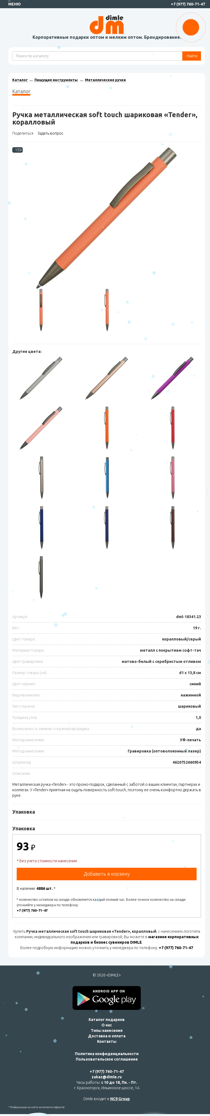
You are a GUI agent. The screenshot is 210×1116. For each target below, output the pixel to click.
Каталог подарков (107, 1019)
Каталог (20, 80)
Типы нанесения (106, 1030)
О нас (106, 1025)
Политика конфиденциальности (107, 1054)
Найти (191, 56)
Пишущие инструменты (56, 80)
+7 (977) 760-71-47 (188, 4)
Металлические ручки (105, 80)
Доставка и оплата (107, 1036)
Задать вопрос (50, 133)
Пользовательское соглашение (107, 1059)
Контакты (106, 1041)
